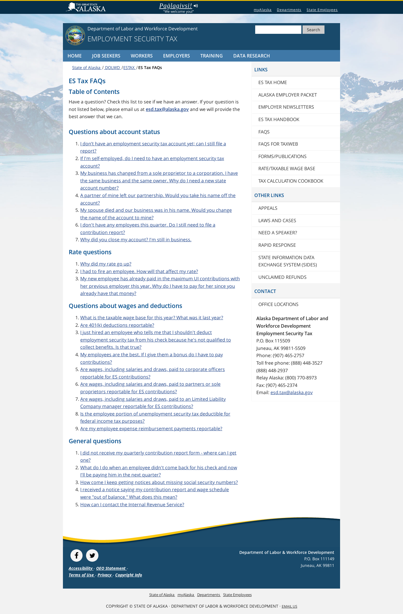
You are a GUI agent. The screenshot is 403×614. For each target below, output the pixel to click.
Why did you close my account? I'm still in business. (135, 239)
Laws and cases (277, 220)
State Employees (322, 9)
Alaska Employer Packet (287, 95)
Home (75, 56)
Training (211, 56)
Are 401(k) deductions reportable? (117, 325)
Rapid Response (277, 245)
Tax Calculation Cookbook (290, 181)
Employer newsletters (286, 107)
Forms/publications (282, 156)
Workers (142, 56)
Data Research (251, 56)
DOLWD (112, 67)
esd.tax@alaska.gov (291, 392)
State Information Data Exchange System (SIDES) (287, 261)
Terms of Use (82, 575)
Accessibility (81, 568)
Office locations (278, 304)
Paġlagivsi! (178, 5)
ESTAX (129, 67)
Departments (289, 9)
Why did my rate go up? (105, 264)
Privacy (105, 575)
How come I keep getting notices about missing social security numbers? (159, 482)
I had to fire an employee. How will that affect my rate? (139, 271)
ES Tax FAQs (150, 67)
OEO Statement (111, 568)
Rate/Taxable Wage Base (286, 168)
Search (313, 29)
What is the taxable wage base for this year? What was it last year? (151, 317)
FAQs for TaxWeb (278, 144)
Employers (176, 56)
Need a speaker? (277, 232)
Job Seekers (106, 56)
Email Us (289, 606)
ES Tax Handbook (278, 119)
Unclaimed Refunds (282, 277)
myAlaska (263, 9)
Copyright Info (128, 575)
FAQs (264, 132)
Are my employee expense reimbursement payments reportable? (151, 428)
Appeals (267, 208)
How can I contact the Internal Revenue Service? (132, 504)
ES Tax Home (272, 82)
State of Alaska (86, 7)
